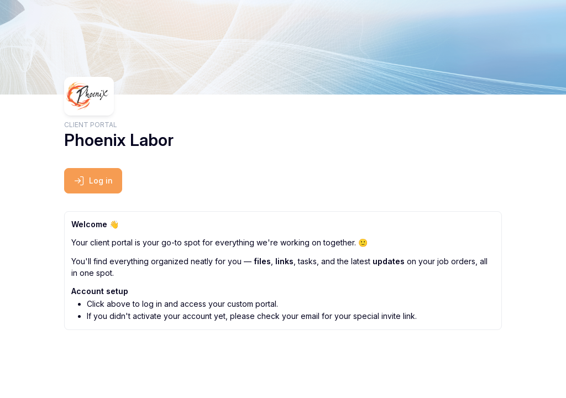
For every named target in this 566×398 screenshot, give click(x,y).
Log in (93, 180)
